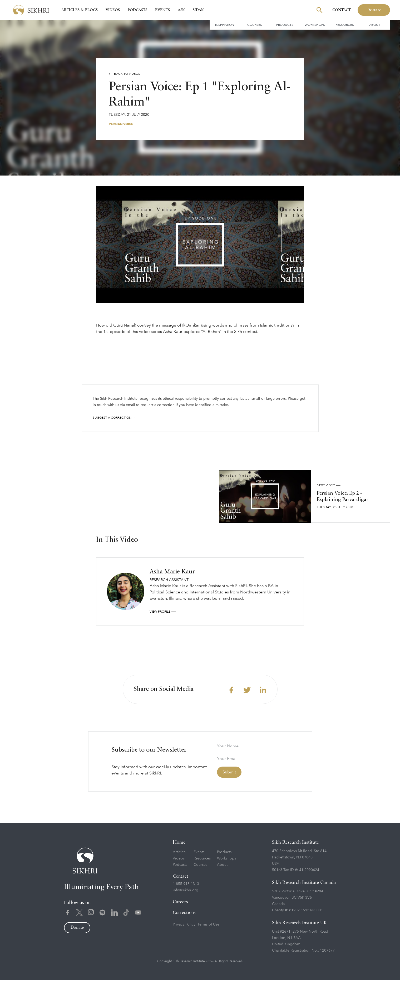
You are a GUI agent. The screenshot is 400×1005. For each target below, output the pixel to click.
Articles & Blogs (79, 10)
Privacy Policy (184, 949)
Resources (344, 25)
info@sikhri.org (185, 914)
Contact (341, 10)
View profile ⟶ (163, 636)
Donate (373, 10)
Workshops (315, 25)
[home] (31, 10)
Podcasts (137, 10)
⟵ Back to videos (124, 74)
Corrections (184, 937)
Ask (181, 10)
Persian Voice (121, 124)
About (374, 25)
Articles (179, 876)
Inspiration (224, 25)
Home (179, 867)
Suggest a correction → (114, 418)
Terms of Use (208, 949)
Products (284, 25)
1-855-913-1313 (186, 908)
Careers (180, 926)
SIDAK (198, 10)
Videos (113, 10)
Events (162, 10)
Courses (254, 25)
